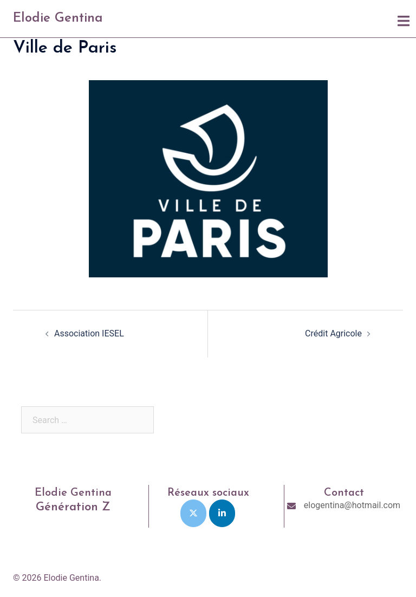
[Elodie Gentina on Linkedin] (222, 513)
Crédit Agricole (333, 333)
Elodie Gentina (58, 18)
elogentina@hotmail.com (352, 505)
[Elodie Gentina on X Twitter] (193, 513)
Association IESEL (89, 333)
